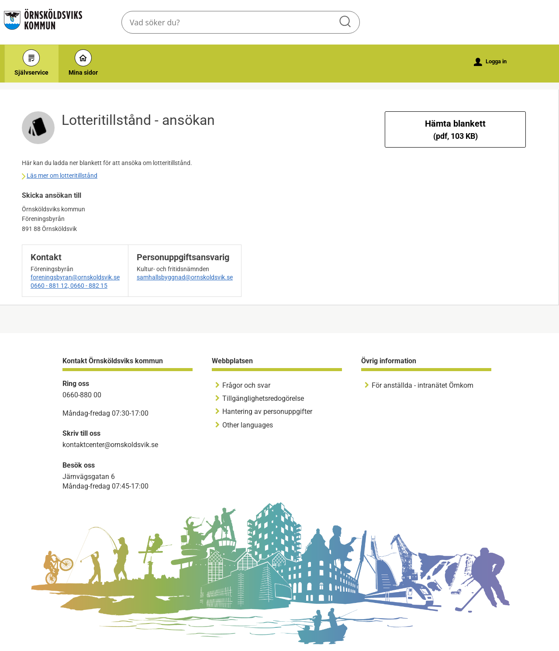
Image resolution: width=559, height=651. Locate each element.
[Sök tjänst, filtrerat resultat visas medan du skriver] (240, 22)
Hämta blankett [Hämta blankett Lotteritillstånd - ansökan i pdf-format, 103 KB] (455, 129)
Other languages (247, 425)
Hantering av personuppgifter (267, 411)
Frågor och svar (246, 385)
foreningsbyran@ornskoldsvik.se (75, 277)
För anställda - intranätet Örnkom (422, 385)
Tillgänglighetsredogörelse (263, 398)
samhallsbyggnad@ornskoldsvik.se (185, 277)
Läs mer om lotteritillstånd (62, 175)
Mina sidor (83, 62)
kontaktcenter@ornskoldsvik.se (110, 445)
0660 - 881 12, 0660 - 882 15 (69, 285)
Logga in (490, 62)
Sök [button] (345, 22)
